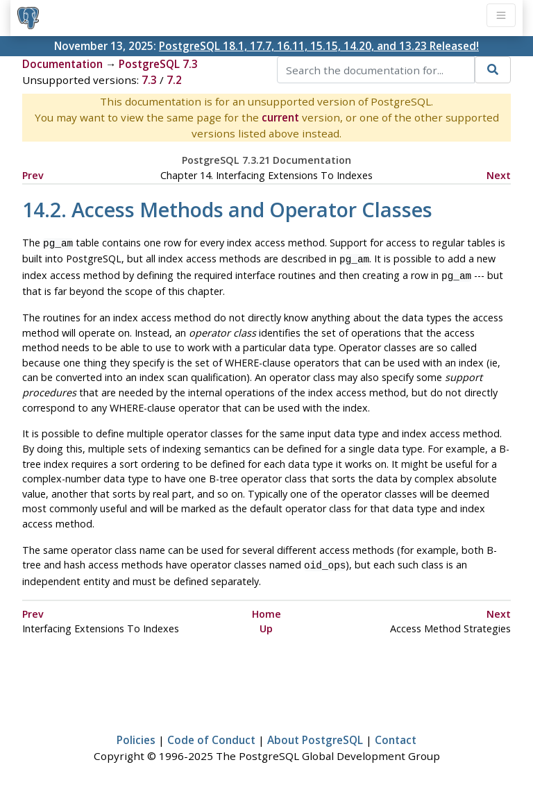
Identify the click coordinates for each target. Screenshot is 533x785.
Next (499, 175)
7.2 (174, 80)
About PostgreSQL (315, 734)
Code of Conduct (211, 734)
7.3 (149, 80)
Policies (136, 734)
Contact (395, 734)
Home (266, 608)
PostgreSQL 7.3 (158, 64)
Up (266, 623)
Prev (33, 175)
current (280, 117)
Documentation (62, 64)
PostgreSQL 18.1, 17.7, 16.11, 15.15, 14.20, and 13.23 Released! (319, 46)
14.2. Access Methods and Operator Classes (227, 209)
